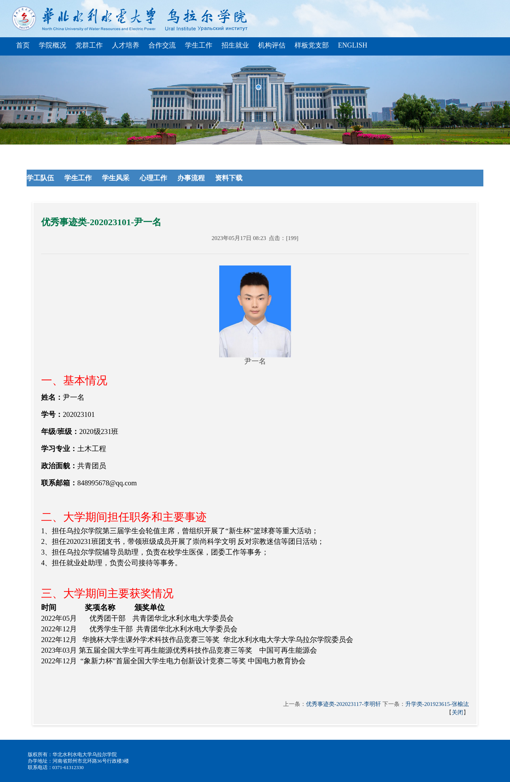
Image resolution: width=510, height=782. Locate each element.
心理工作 (154, 178)
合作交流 (162, 45)
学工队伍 (41, 178)
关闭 (457, 712)
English (352, 45)
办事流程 (192, 178)
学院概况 (52, 45)
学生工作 (198, 45)
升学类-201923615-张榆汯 (437, 704)
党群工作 (89, 45)
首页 (23, 45)
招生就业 (235, 45)
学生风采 (116, 178)
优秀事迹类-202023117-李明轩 (343, 704)
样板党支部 (312, 45)
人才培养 (125, 45)
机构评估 (271, 45)
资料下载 (229, 178)
